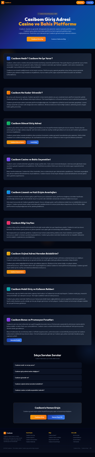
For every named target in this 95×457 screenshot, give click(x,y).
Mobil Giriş (33, 142)
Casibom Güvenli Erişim (54, 442)
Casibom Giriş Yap (36, 39)
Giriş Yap (80, 2)
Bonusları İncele (14, 340)
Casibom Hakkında (30, 442)
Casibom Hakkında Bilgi (57, 39)
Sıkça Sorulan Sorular (54, 439)
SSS (90, 448)
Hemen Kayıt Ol (56, 417)
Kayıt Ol (89, 2)
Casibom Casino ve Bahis (55, 437)
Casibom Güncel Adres (16, 142)
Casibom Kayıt (85, 448)
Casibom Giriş (38, 417)
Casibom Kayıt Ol (30, 437)
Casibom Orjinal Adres (16, 272)
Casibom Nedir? (52, 435)
